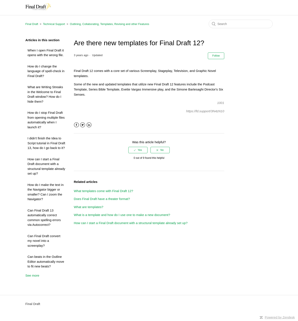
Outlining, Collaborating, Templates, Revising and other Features (109, 24)
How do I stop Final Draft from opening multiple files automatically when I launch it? (46, 120)
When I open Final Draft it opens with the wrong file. (45, 52)
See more (32, 275)
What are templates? (88, 207)
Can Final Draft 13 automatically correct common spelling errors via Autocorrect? (44, 218)
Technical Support (54, 24)
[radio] (138, 150)
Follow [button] (216, 55)
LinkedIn (89, 125)
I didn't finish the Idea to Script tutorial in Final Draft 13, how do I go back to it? (46, 143)
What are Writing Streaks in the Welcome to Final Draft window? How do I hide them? (45, 94)
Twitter (82, 125)
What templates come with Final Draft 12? (103, 191)
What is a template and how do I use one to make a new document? (122, 215)
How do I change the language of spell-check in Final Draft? (45, 71)
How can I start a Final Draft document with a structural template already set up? (46, 166)
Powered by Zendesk (280, 317)
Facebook (76, 125)
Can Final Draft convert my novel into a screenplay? (43, 240)
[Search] (241, 24)
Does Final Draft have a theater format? (102, 199)
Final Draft (31, 24)
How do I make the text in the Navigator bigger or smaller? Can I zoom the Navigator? (45, 192)
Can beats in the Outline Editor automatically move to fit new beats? (45, 261)
